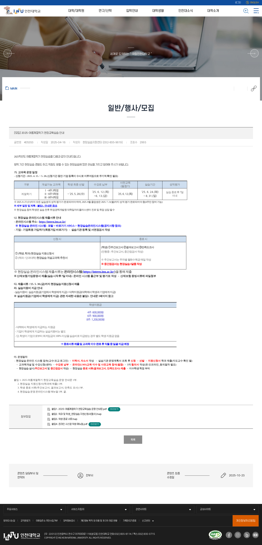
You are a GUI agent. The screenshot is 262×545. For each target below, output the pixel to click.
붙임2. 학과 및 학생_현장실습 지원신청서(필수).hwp (77, 414)
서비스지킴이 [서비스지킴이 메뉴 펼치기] (77, 509)
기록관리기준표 (129, 520)
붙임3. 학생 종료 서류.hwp (64, 419)
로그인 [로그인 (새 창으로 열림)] (238, 2)
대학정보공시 (69, 520)
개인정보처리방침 (245, 520)
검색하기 (246, 10)
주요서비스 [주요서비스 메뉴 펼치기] (12, 509)
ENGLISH (254, 2)
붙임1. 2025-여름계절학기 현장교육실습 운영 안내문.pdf (79, 409)
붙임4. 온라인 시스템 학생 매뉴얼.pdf (69, 424)
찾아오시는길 (9, 520)
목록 (133, 439)
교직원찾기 (25, 520)
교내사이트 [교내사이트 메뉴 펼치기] (205, 509)
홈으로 (18, 88)
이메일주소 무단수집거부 (47, 520)
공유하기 (252, 89)
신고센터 (146, 520)
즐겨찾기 (240, 89)
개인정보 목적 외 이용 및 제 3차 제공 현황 (99, 520)
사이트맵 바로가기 (256, 10)
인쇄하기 (227, 89)
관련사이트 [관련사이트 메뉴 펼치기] (141, 509)
